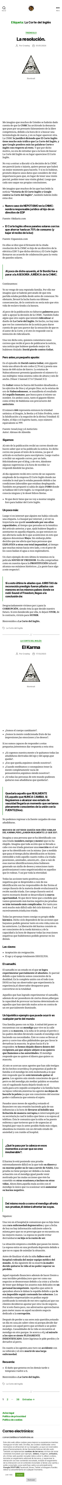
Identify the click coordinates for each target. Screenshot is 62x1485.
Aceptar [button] (20, 1475)
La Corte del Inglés (14, 628)
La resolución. (31, 39)
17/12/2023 (41, 654)
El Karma (31, 647)
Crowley (26, 45)
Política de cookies (12, 1419)
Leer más (8, 1475)
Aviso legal (8, 1413)
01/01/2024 (41, 45)
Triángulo (31, 33)
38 (17, 1399)
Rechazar (31, 1480)
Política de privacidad (14, 1416)
